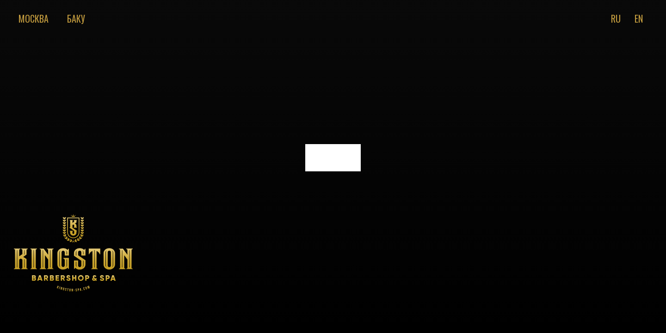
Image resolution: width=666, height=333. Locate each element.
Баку (76, 18)
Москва (33, 18)
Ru (616, 18)
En (639, 18)
